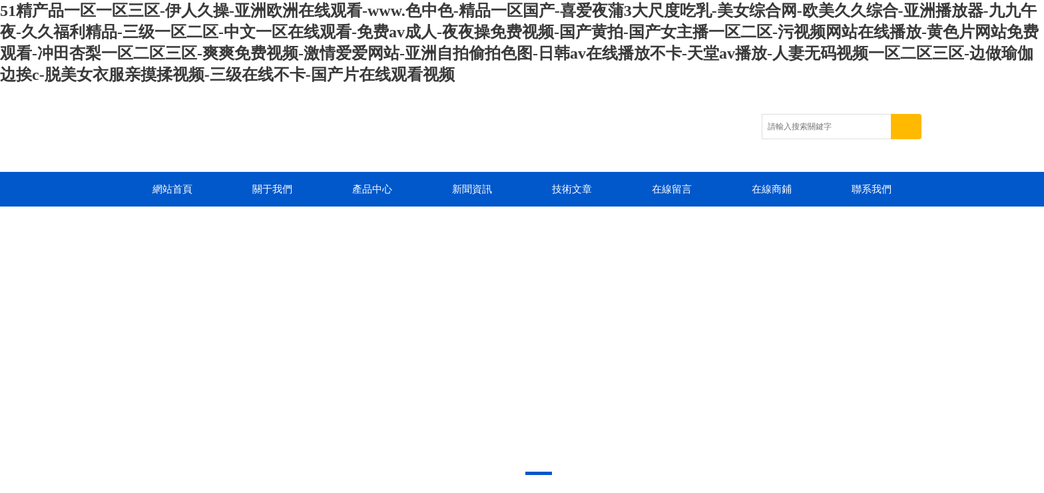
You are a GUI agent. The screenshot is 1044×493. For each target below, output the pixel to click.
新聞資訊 (472, 189)
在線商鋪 (772, 189)
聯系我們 (872, 189)
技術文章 (572, 189)
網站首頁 (172, 189)
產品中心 (372, 189)
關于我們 (272, 189)
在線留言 (672, 189)
